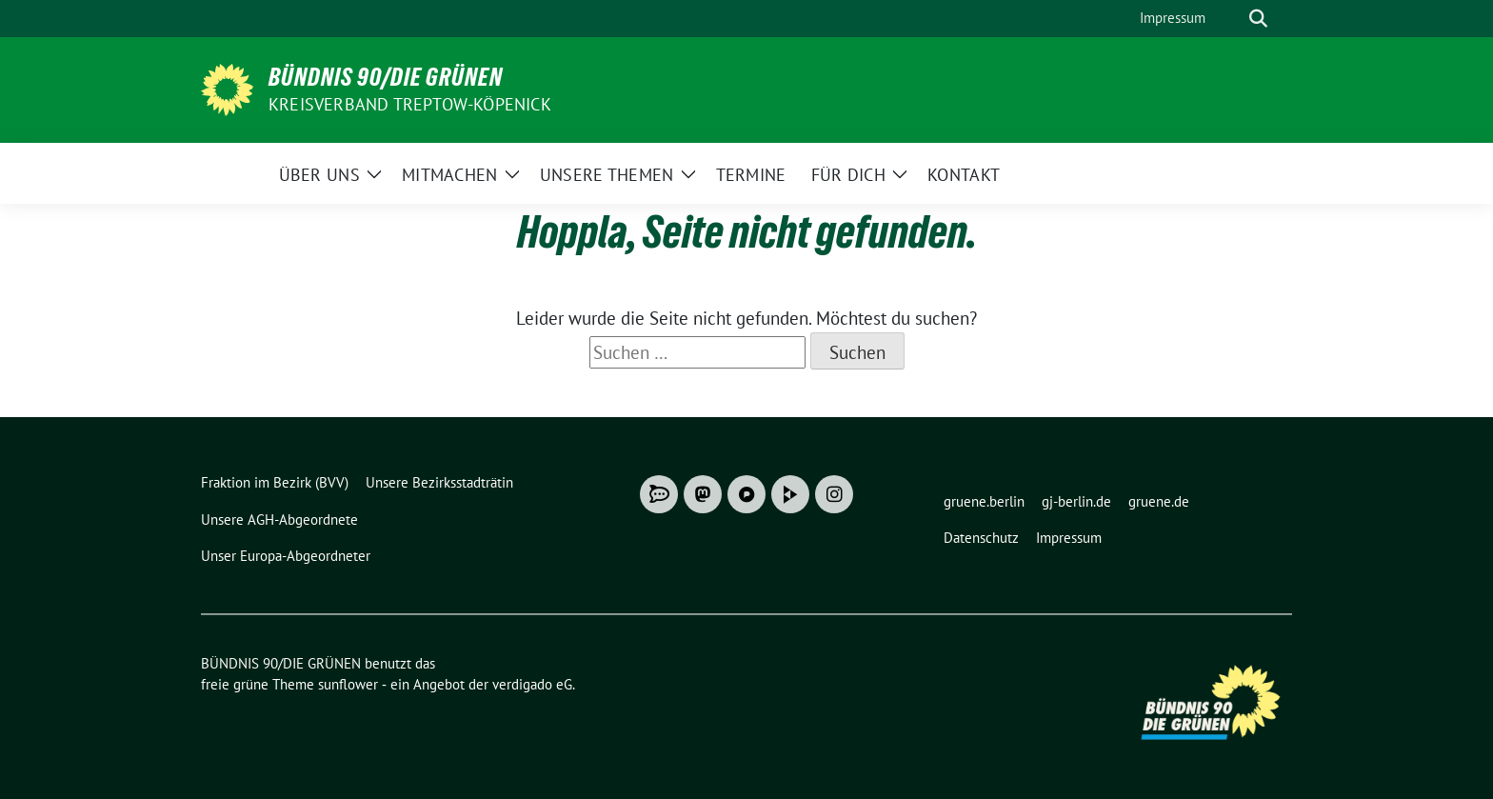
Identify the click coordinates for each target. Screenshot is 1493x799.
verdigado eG (532, 684)
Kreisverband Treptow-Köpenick (410, 104)
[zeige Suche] (1258, 18)
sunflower (348, 684)
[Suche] (1231, 18)
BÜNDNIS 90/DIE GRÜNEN (386, 77)
